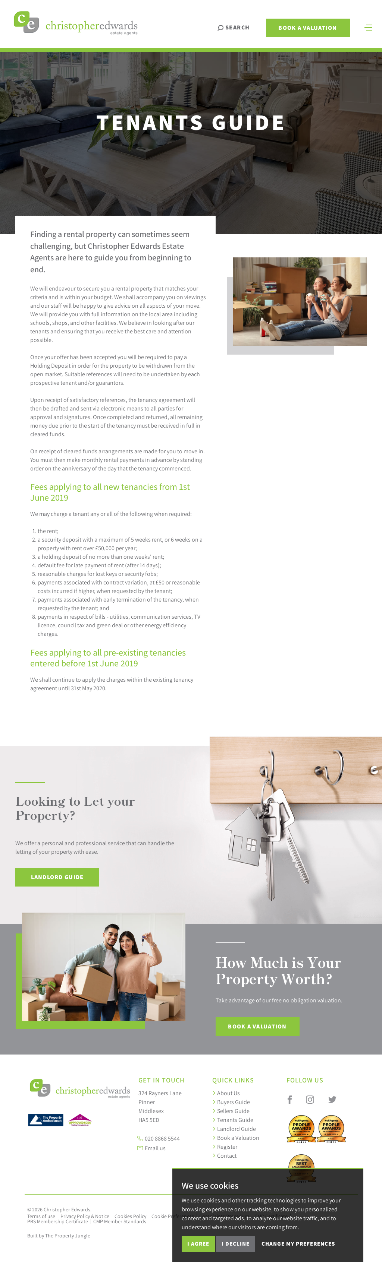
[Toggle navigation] (368, 27)
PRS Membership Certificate (57, 1221)
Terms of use (41, 1216)
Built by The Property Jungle (58, 1235)
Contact (224, 1155)
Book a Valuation (307, 28)
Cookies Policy (130, 1216)
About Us (226, 1093)
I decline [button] (236, 1243)
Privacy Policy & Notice (84, 1216)
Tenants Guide (232, 1119)
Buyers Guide (231, 1102)
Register (224, 1146)
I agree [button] (198, 1243)
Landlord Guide (57, 877)
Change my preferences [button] (298, 1243)
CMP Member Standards (119, 1221)
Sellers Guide (231, 1110)
